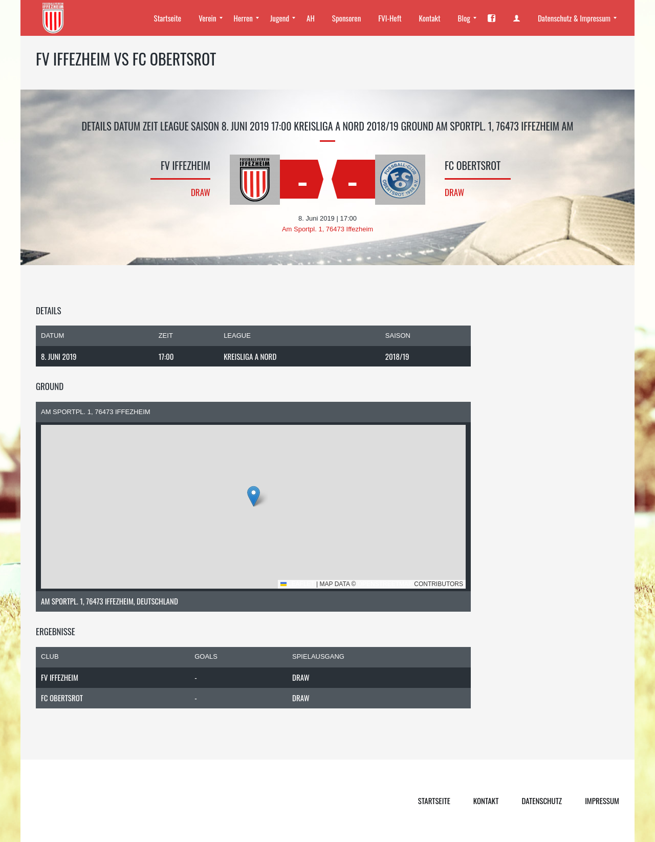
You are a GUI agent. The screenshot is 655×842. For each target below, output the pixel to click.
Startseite (434, 800)
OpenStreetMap (385, 584)
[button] (253, 496)
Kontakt (486, 800)
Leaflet (297, 584)
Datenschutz (541, 800)
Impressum (602, 800)
